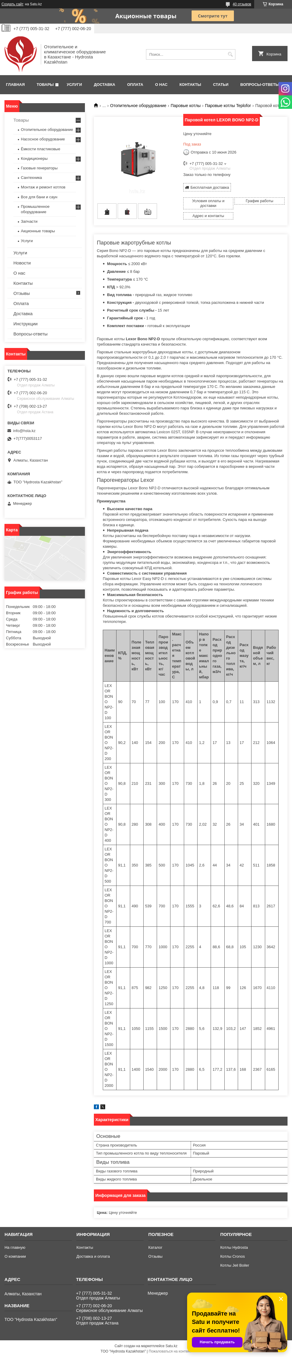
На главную (14, 1247)
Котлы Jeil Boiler (234, 1265)
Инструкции (25, 323)
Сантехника (31, 177)
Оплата (135, 84)
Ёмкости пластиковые (40, 149)
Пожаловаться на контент (170, 1351)
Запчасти (29, 221)
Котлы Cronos (232, 1256)
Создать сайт (12, 4)
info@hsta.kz (24, 430)
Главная (15, 84)
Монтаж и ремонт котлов (43, 187)
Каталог (155, 1247)
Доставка (104, 84)
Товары (45, 84)
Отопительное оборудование (138, 105)
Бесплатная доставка (209, 187)
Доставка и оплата (93, 1256)
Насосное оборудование (43, 139)
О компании (15, 1256)
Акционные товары (38, 231)
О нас (161, 84)
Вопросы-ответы (259, 84)
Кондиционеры (34, 158)
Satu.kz (171, 1346)
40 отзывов (242, 4)
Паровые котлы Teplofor (228, 105)
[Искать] (230, 54)
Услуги (74, 84)
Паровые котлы (186, 105)
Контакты (190, 84)
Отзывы (21, 293)
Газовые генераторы (39, 168)
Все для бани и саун (39, 197)
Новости (22, 262)
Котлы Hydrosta (234, 1247)
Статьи (221, 84)
